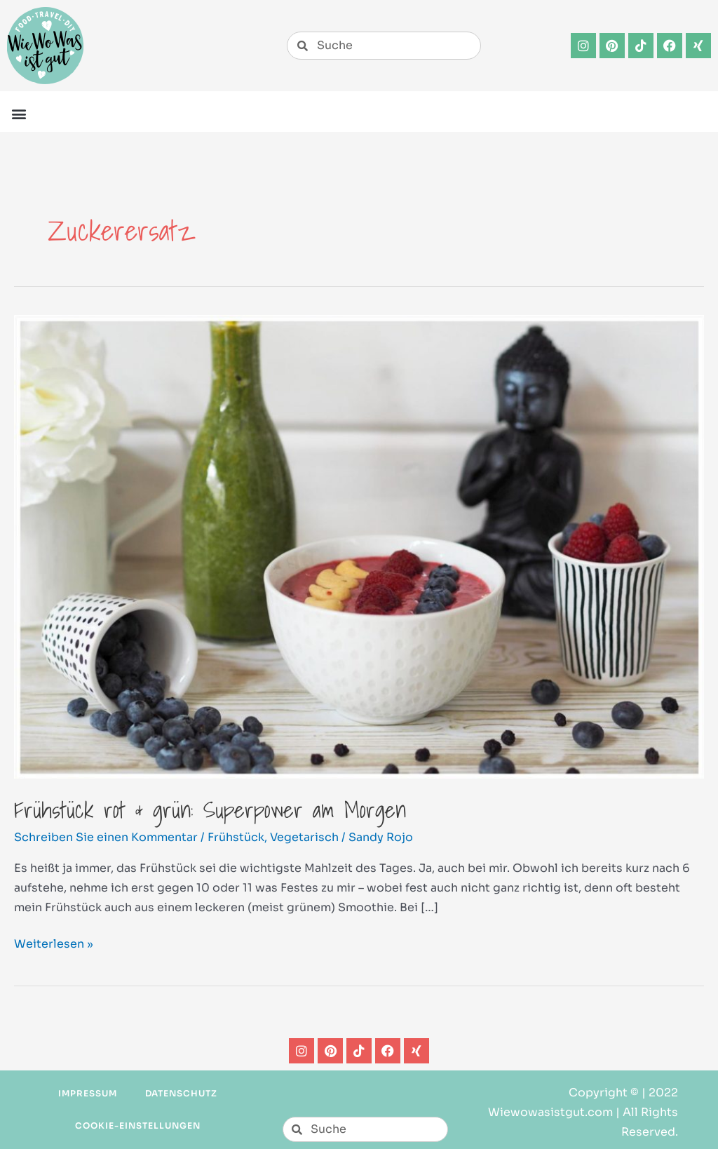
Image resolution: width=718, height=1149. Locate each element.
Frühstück (236, 837)
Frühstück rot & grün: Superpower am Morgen (210, 809)
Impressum (87, 1093)
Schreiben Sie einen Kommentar (106, 837)
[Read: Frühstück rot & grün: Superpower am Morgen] (359, 546)
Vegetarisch (304, 837)
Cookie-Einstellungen (137, 1125)
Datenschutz (181, 1093)
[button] (18, 113)
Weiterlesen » (53, 942)
